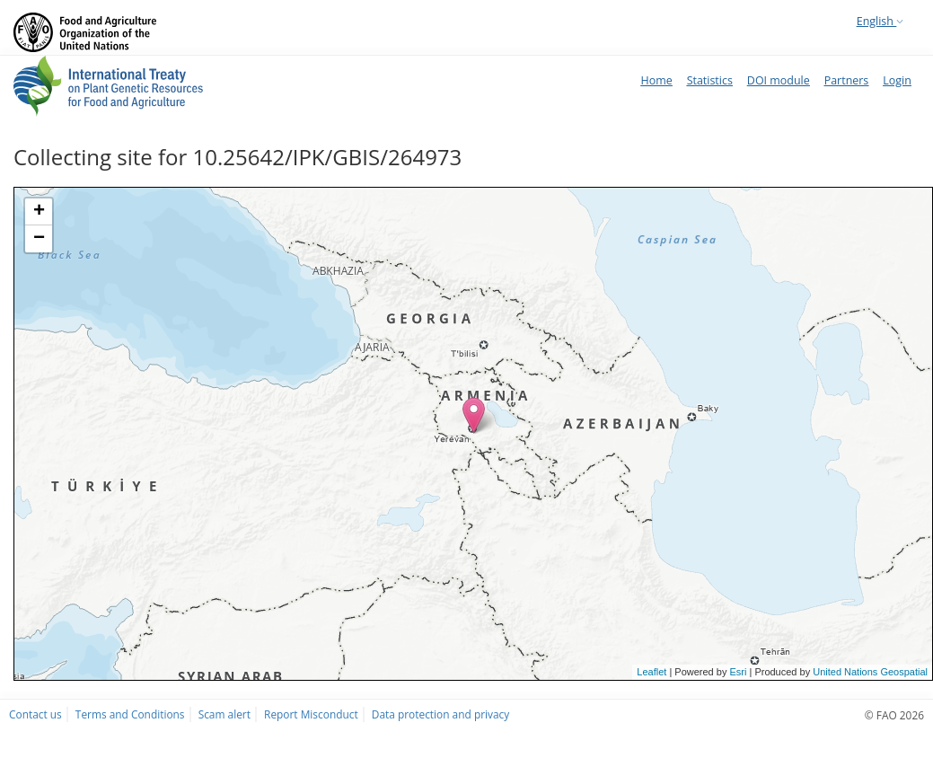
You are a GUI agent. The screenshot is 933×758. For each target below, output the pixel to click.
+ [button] (39, 211)
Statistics (710, 80)
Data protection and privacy (440, 714)
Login (897, 80)
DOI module (778, 80)
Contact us (35, 714)
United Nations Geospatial (870, 671)
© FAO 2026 (894, 715)
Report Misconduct (311, 714)
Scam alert (224, 714)
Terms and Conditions (130, 714)
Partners (846, 80)
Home (656, 80)
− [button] (39, 238)
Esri (737, 671)
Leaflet (651, 671)
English (880, 21)
